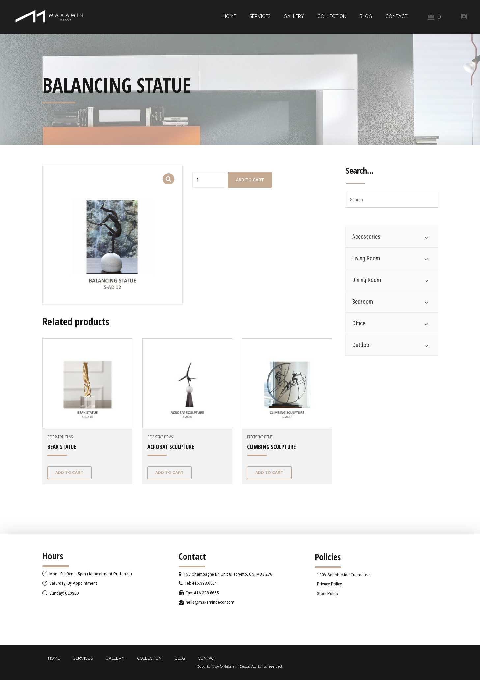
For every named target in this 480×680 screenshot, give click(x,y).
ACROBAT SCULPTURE (170, 447)
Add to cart (250, 180)
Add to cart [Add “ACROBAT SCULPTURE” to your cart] (169, 472)
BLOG (365, 16)
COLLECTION (331, 16)
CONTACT (396, 16)
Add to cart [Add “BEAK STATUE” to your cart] (69, 472)
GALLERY (294, 16)
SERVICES (259, 16)
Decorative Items (60, 436)
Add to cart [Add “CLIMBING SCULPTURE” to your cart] (269, 472)
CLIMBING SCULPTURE (271, 447)
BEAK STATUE (61, 447)
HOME (229, 16)
